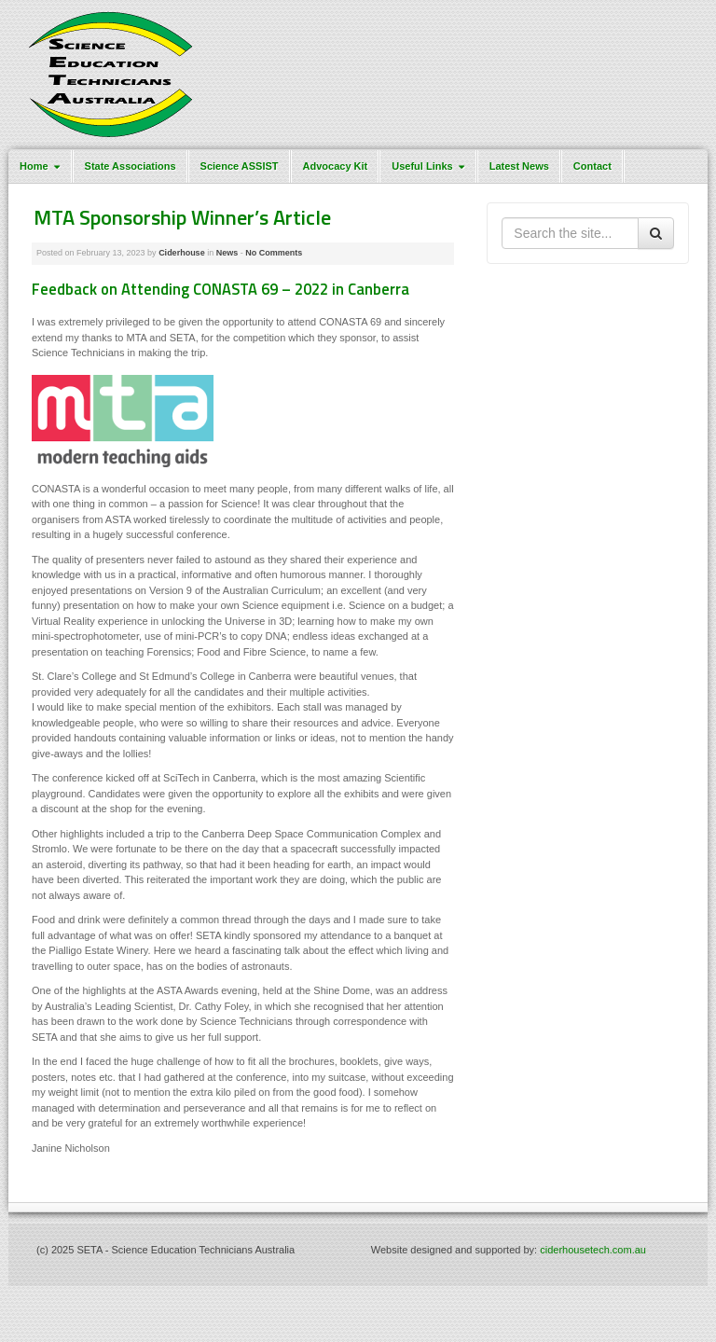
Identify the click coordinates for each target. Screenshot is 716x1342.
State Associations (130, 166)
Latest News (519, 166)
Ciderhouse (181, 252)
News (227, 252)
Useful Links (430, 166)
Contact (592, 166)
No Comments (273, 252)
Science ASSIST (239, 166)
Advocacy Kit (335, 166)
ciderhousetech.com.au (593, 1249)
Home (42, 166)
